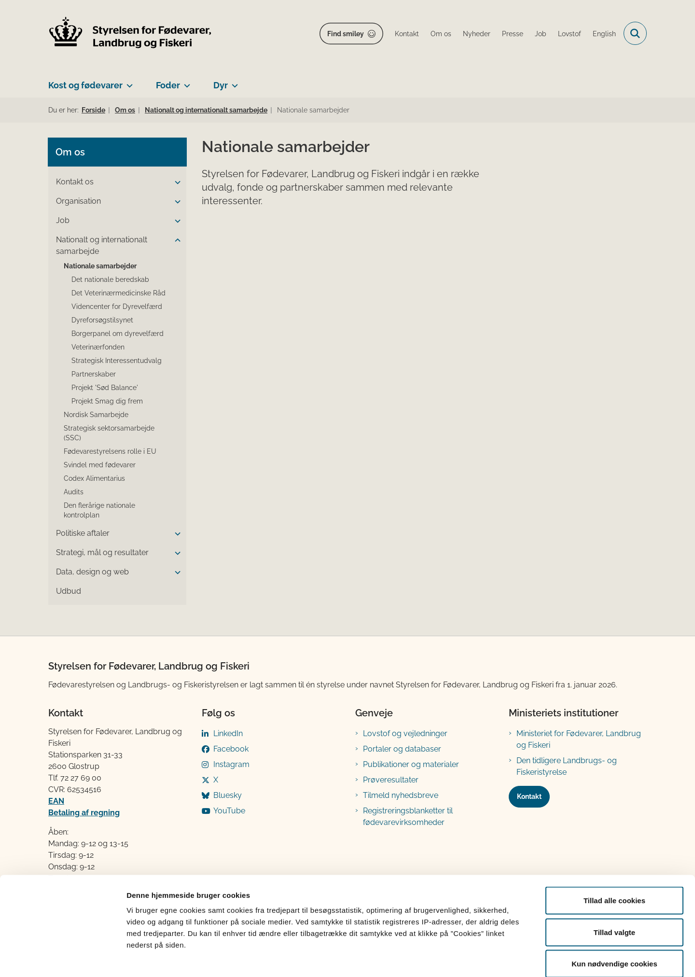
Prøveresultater (390, 779)
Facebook (231, 749)
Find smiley (345, 34)
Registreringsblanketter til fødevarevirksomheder (408, 816)
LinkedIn (228, 733)
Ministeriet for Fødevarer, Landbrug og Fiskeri (578, 739)
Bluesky (227, 795)
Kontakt (529, 796)
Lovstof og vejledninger (405, 733)
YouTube (229, 810)
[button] (175, 182)
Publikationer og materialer (411, 764)
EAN (56, 801)
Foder (168, 85)
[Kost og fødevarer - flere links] (128, 81)
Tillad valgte (614, 882)
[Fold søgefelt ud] (635, 33)
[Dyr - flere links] (233, 81)
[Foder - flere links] (185, 81)
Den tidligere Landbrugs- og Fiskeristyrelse (566, 766)
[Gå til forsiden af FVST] (130, 33)
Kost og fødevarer (85, 85)
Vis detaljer (501, 958)
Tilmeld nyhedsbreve (400, 795)
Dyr (220, 85)
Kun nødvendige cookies (614, 913)
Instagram (231, 764)
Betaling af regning (84, 812)
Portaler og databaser (402, 749)
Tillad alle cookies (614, 850)
